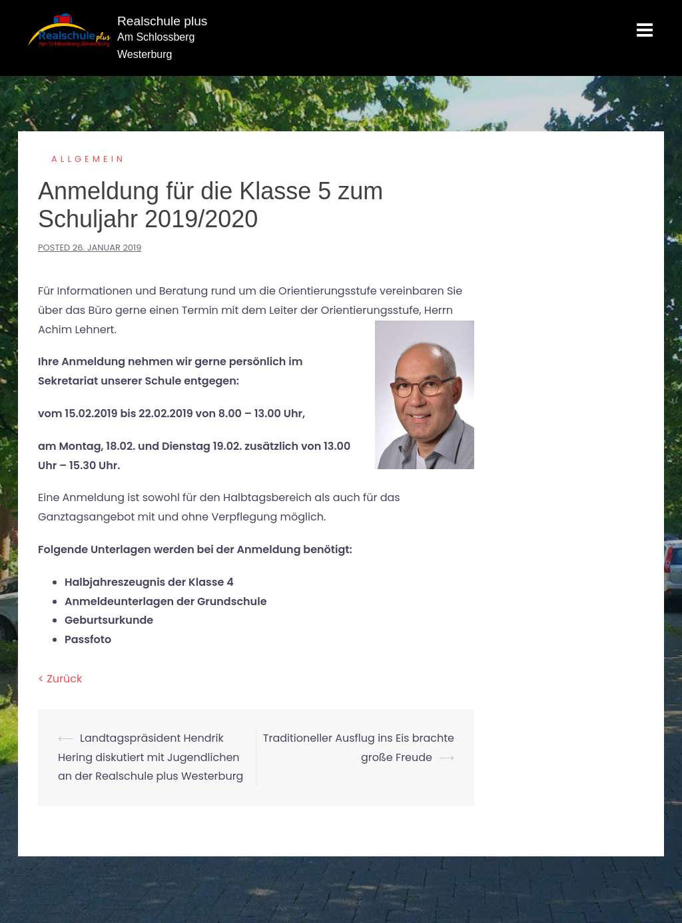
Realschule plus (162, 21)
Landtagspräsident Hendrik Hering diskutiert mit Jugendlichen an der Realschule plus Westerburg (150, 757)
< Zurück (60, 678)
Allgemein (88, 159)
